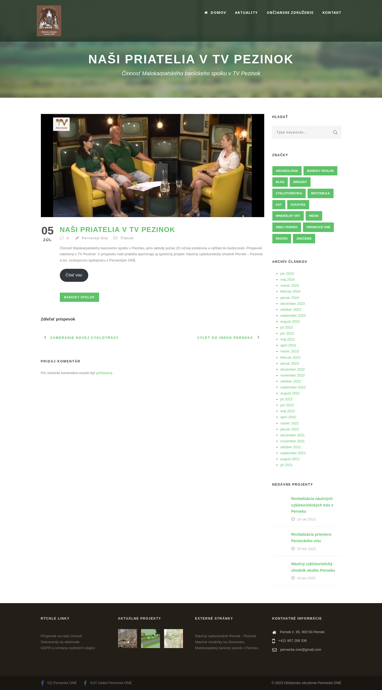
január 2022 (289, 429)
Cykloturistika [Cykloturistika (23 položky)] (289, 193)
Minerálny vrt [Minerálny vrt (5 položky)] (288, 215)
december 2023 (292, 304)
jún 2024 (287, 274)
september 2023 (293, 315)
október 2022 (290, 381)
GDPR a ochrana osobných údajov (68, 648)
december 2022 (292, 369)
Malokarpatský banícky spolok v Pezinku (226, 648)
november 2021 (292, 441)
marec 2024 (289, 285)
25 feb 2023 (306, 549)
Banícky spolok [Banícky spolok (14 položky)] (320, 170)
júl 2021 (286, 465)
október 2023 (290, 310)
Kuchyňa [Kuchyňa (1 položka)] (298, 204)
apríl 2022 (288, 417)
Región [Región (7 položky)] (282, 238)
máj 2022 (287, 411)
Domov (215, 12)
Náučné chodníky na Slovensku (219, 642)
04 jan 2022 (306, 578)
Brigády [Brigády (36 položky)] (300, 182)
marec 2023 (289, 351)
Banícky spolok (79, 297)
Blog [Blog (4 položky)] (280, 182)
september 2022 (293, 387)
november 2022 (292, 375)
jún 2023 (287, 333)
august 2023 (290, 321)
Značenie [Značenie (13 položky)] (304, 238)
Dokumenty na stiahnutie (60, 642)
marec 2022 (289, 423)
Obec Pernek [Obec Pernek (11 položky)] (287, 227)
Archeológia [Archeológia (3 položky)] (287, 170)
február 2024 (290, 291)
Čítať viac (74, 275)
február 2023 (290, 357)
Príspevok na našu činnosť (62, 636)
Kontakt (331, 12)
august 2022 (290, 393)
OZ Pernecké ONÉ (59, 683)
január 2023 (289, 363)
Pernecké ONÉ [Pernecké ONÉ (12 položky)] (318, 227)
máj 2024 (287, 279)
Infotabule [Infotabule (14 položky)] (320, 193)
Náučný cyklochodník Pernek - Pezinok (225, 636)
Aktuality (246, 12)
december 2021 (292, 435)
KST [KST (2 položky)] (279, 204)
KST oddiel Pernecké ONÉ (108, 683)
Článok (127, 238)
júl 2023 (286, 327)
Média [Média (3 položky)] (314, 215)
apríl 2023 (288, 345)
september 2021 (293, 453)
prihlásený (104, 373)
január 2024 (289, 298)
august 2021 (290, 459)
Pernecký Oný (95, 238)
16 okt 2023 (306, 519)
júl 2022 (286, 399)
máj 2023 (287, 339)
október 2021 (290, 447)
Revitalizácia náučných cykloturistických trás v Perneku (312, 505)
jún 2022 (287, 405)
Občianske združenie (290, 12)
